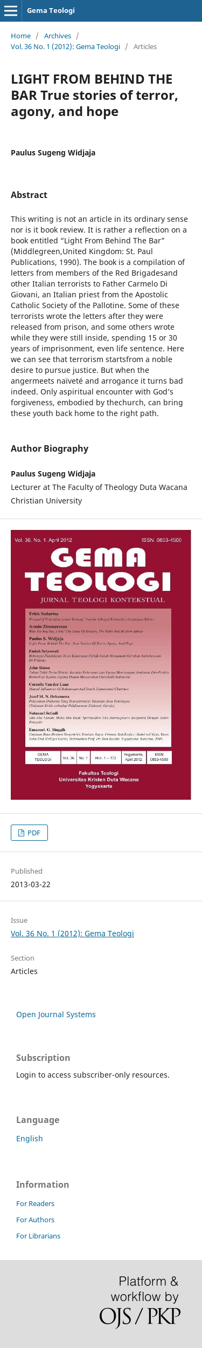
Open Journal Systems (56, 1014)
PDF (33, 833)
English (29, 1138)
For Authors (35, 1219)
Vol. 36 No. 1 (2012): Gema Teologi (65, 46)
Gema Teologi (51, 10)
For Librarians (38, 1236)
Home (21, 35)
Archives (57, 35)
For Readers (35, 1203)
